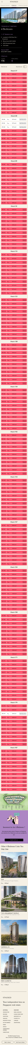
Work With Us (17, 1016)
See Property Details (20, 1042)
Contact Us (17, 1018)
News (4, 1024)
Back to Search (8, 1042)
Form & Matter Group (16, 1037)
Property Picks (7, 1020)
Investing (5, 1016)
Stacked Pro (6, 1012)
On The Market (6, 1022)
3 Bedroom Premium (5, 5)
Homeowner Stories (6, 1029)
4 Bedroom (14, 5)
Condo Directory (18, 1014)
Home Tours (6, 1032)
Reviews (5, 1014)
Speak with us (14, 840)
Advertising (17, 1022)
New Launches (17, 1012)
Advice (4, 1026)
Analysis (5, 1018)
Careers (16, 1020)
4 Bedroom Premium (22, 5)
